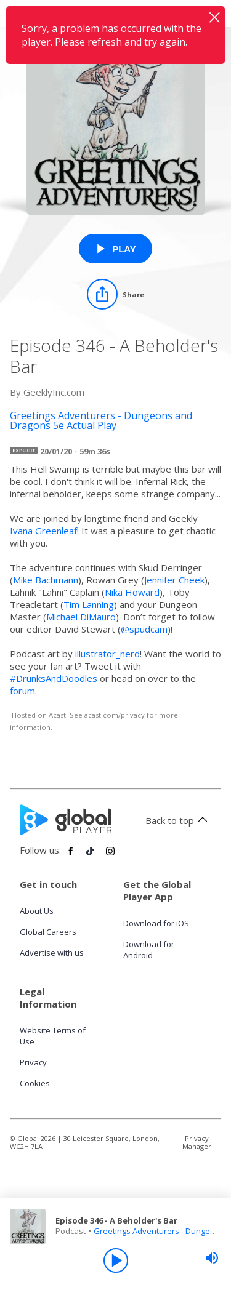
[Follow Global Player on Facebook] (70, 856)
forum (22, 690)
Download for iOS (156, 923)
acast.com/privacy (114, 714)
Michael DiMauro (81, 617)
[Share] (115, 294)
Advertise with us (52, 952)
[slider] (212, 1258)
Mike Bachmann (45, 580)
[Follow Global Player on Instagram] (110, 856)
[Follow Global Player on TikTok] (90, 856)
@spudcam (144, 629)
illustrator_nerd (107, 653)
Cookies (35, 1083)
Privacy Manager (196, 1142)
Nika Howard (132, 592)
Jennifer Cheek (174, 580)
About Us (37, 910)
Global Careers (48, 931)
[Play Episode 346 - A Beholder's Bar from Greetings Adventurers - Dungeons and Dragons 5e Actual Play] (115, 248)
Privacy (33, 1062)
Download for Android (148, 950)
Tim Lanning (88, 604)
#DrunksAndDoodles (53, 678)
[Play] (115, 1260)
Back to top (178, 820)
